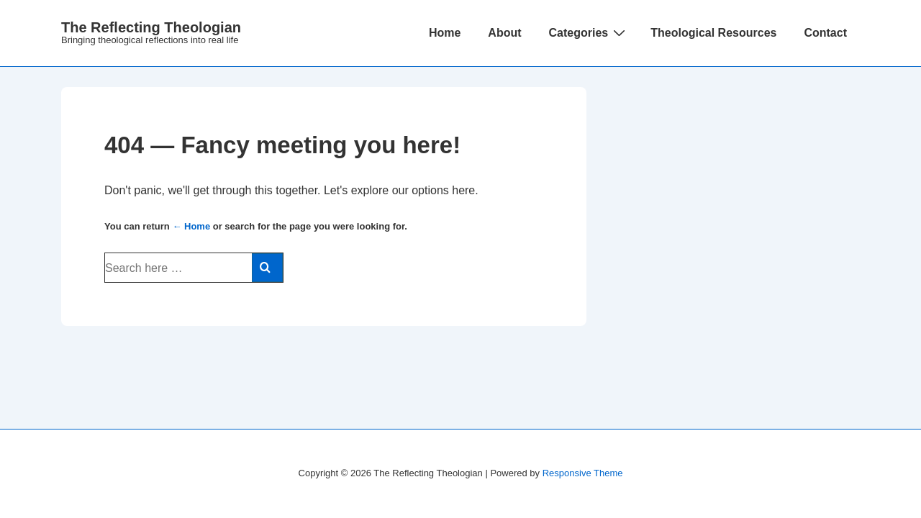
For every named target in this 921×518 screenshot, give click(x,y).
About (504, 33)
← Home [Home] (191, 226)
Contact (825, 33)
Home (444, 33)
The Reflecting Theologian (151, 27)
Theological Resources (713, 33)
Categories (589, 32)
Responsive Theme (583, 473)
